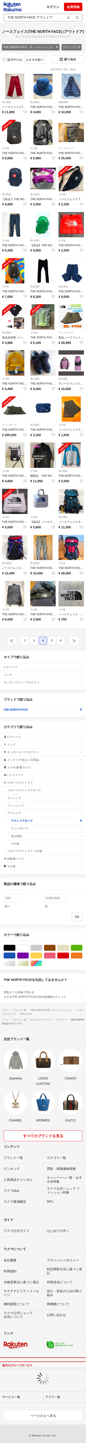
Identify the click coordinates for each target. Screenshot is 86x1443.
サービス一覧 (11, 1397)
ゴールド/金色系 (28, 963)
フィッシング (44, 805)
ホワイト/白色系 (28, 948)
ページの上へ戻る (43, 1415)
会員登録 (73, 7)
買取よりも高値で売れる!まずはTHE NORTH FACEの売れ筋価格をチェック (43, 994)
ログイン (53, 7)
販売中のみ (12, 59)
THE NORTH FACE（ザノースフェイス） (30, 47)
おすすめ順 (35, 59)
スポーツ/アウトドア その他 (44, 851)
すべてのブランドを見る (43, 1136)
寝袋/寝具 (63, 102)
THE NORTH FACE (43, 709)
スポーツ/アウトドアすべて (44, 790)
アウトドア (71, 47)
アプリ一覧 (52, 1397)
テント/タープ (65, 148)
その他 (5, 148)
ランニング (44, 798)
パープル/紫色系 (28, 955)
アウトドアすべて (46, 820)
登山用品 (6, 102)
